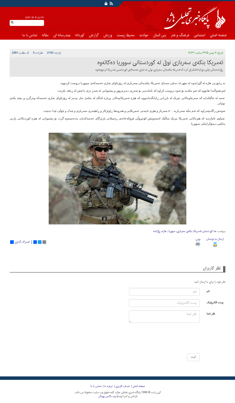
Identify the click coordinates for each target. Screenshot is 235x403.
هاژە (164, 231)
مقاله (45, 35)
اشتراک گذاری (20, 242)
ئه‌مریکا (197, 231)
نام (208, 291)
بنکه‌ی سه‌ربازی (184, 231)
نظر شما (211, 313)
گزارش (94, 35)
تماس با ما (29, 35)
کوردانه (79, 35)
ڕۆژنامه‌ (156, 231)
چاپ (198, 241)
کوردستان (208, 231)
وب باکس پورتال (107, 396)
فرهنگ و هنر (180, 35)
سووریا (171, 231)
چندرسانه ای (61, 35)
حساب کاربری (122, 386)
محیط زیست (126, 35)
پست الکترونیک (215, 302)
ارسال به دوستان (215, 241)
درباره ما (108, 386)
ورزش (107, 35)
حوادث (143, 35)
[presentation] (186, 340)
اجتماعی (199, 35)
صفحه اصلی (218, 35)
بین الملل (159, 35)
